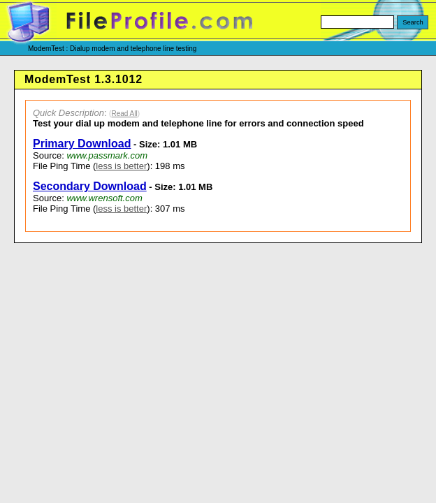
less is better (121, 166)
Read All (124, 113)
